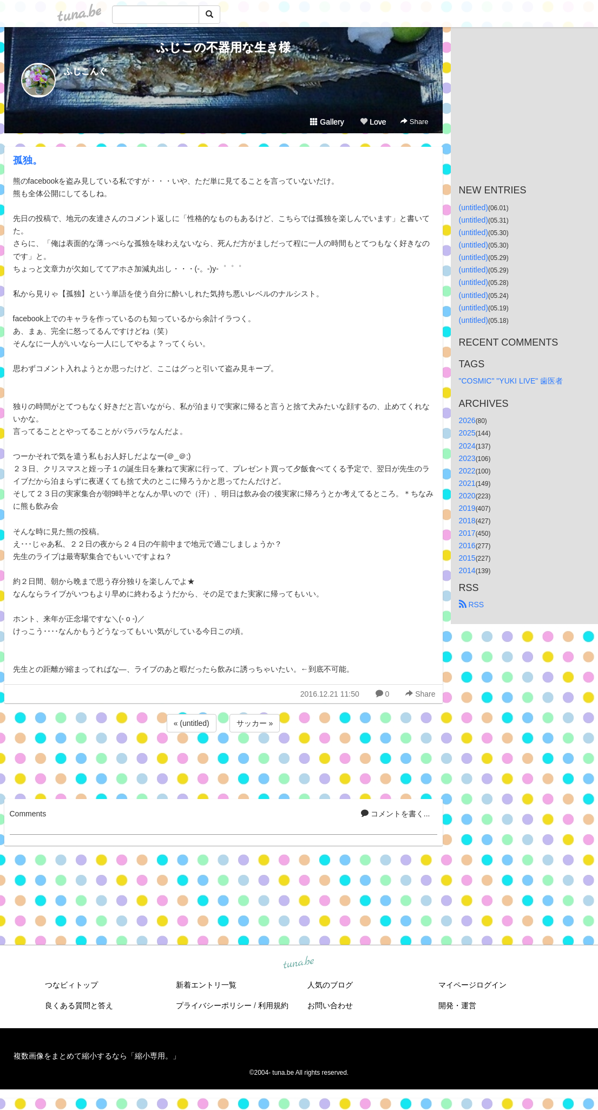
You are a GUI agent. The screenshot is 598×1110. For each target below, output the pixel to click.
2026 (467, 420)
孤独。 (27, 160)
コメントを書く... (395, 813)
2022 (467, 470)
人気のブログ (330, 985)
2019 (467, 508)
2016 (467, 545)
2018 (467, 520)
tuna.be (299, 962)
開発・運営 (457, 1005)
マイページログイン (472, 985)
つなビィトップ (71, 985)
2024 (467, 446)
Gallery (327, 122)
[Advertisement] (223, 763)
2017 (467, 533)
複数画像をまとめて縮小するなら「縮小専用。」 (97, 1055)
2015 (467, 558)
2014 (467, 570)
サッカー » (254, 723)
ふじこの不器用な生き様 (223, 47)
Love (373, 122)
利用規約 (273, 1005)
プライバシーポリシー (214, 1005)
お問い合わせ (330, 1005)
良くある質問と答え (79, 1005)
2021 (467, 483)
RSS (471, 604)
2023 (467, 458)
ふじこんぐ (85, 71)
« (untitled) (191, 723)
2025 (467, 433)
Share (414, 122)
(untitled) (473, 207)
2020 (467, 495)
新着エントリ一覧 (206, 985)
